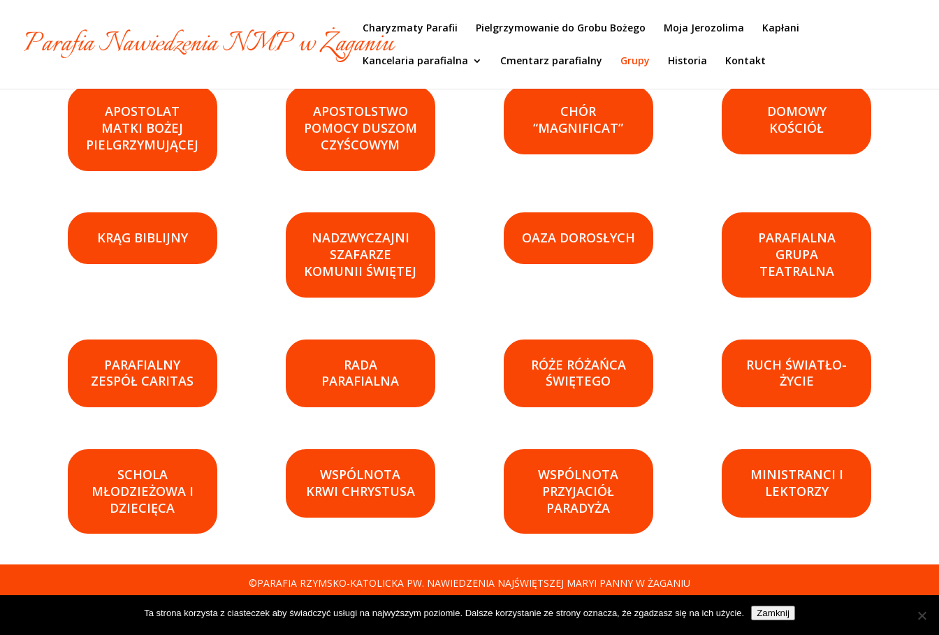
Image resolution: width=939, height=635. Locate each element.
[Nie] (922, 615)
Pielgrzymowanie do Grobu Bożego (561, 28)
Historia (687, 61)
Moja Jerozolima (704, 28)
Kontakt (745, 61)
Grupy (635, 61)
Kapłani (780, 28)
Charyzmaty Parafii (410, 28)
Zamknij (773, 613)
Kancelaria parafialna (415, 61)
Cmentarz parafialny (551, 61)
